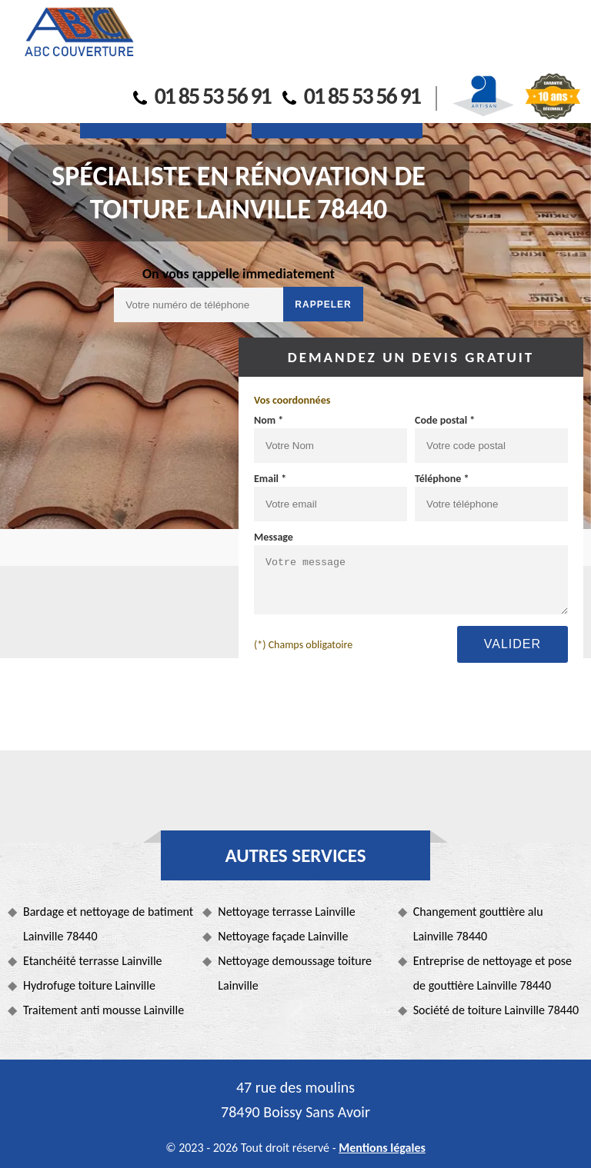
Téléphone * (442, 478)
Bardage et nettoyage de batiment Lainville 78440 (108, 923)
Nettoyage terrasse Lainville (286, 911)
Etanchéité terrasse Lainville (92, 960)
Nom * (268, 420)
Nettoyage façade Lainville (283, 936)
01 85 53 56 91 (202, 96)
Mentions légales (382, 1147)
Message (273, 537)
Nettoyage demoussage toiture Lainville (295, 973)
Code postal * (445, 420)
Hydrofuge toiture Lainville (89, 985)
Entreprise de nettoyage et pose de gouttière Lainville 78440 (492, 973)
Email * (270, 478)
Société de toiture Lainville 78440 (496, 1010)
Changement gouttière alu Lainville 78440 (478, 923)
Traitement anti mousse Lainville (103, 1010)
